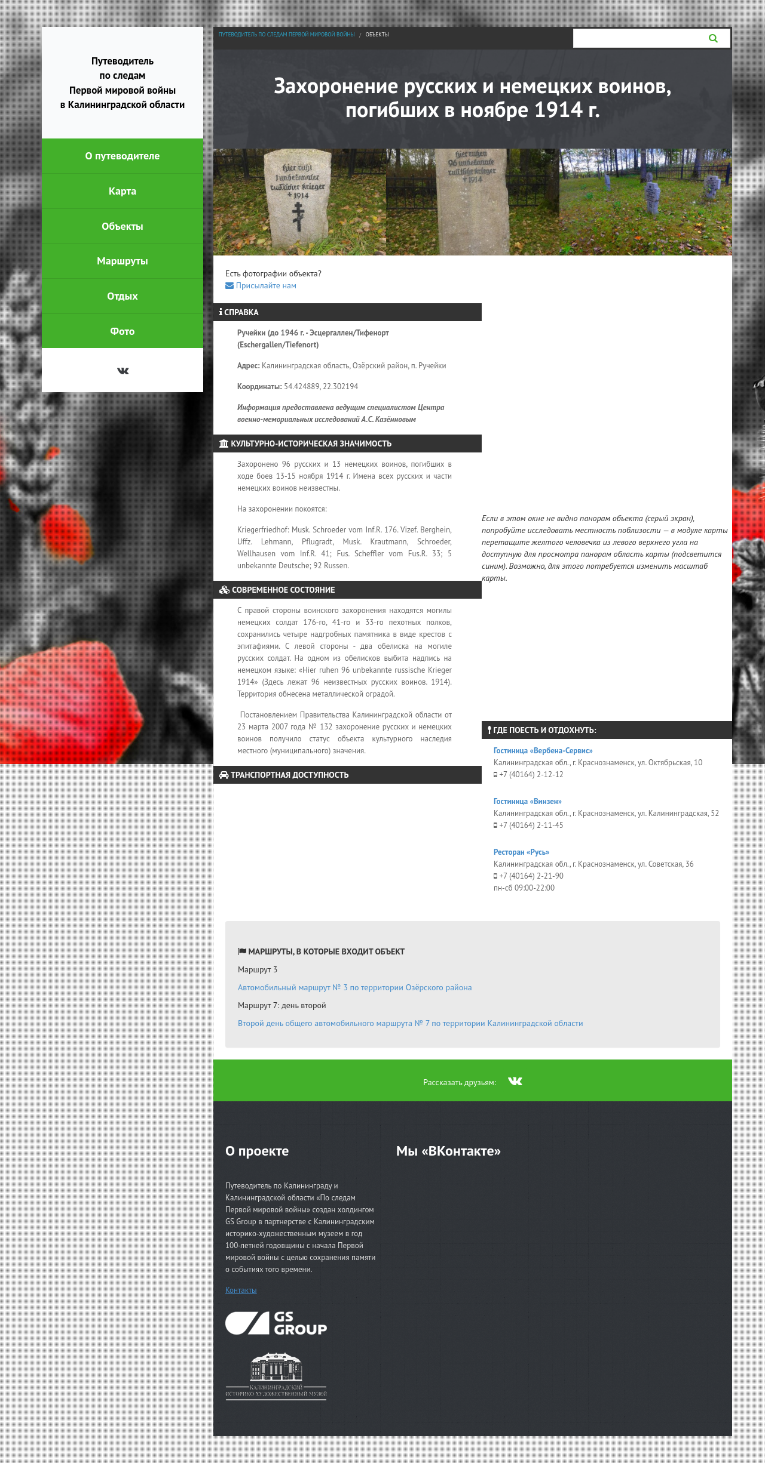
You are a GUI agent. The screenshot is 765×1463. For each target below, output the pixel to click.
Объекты (377, 34)
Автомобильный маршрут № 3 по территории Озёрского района (355, 987)
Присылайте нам (260, 285)
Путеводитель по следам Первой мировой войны (287, 34)
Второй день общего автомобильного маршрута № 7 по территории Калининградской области (410, 1023)
